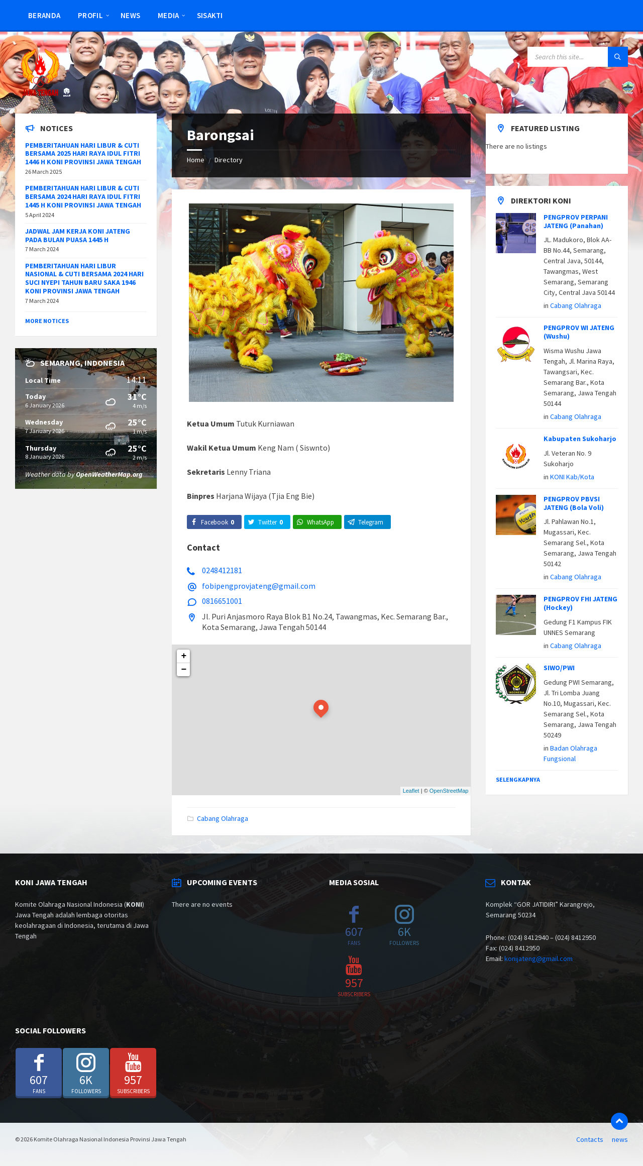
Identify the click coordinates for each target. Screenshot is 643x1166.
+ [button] (184, 656)
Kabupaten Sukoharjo (580, 438)
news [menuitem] (130, 15)
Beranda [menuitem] (44, 15)
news (620, 1139)
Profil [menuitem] (90, 15)
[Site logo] (40, 94)
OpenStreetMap (449, 791)
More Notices (47, 321)
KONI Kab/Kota (572, 476)
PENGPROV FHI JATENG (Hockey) (580, 603)
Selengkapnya (518, 779)
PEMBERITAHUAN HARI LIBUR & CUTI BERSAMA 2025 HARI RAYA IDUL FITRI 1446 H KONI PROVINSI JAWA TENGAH (83, 154)
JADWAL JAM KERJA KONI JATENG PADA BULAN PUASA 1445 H (77, 235)
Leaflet (411, 791)
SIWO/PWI (559, 667)
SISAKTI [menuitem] (210, 15)
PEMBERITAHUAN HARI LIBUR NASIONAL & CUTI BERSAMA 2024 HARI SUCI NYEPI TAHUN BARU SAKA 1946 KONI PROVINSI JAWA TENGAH (84, 278)
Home (195, 159)
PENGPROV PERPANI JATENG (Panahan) (576, 221)
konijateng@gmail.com (538, 958)
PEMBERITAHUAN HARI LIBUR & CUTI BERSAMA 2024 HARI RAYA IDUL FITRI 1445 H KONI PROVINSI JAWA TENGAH (83, 196)
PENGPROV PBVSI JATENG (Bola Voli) (574, 503)
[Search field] (577, 57)
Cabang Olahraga (222, 818)
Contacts (589, 1139)
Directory (229, 159)
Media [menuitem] (168, 15)
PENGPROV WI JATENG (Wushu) (579, 332)
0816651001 (222, 601)
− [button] (184, 670)
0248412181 (222, 570)
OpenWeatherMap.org (109, 474)
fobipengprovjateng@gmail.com (258, 586)
